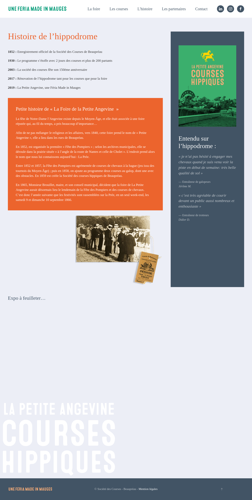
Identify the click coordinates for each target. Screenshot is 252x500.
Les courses (119, 9)
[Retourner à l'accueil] (37, 9)
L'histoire (144, 9)
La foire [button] (94, 9)
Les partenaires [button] (174, 9)
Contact (201, 9)
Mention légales (148, 489)
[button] (222, 489)
